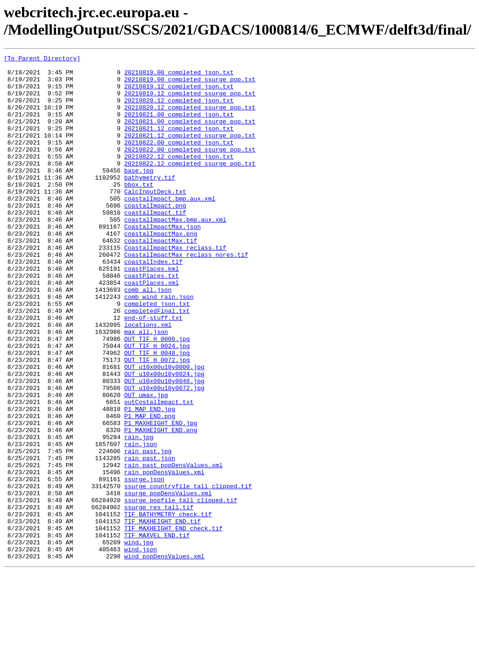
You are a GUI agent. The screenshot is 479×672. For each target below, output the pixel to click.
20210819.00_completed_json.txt (178, 76)
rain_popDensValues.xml (164, 556)
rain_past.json (149, 539)
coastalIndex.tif (153, 303)
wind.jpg (138, 640)
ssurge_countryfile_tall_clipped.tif (188, 573)
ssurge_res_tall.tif (158, 598)
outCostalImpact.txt (158, 472)
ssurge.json (144, 564)
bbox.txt (138, 211)
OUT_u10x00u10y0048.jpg (164, 446)
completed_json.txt (156, 354)
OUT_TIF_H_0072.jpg (156, 421)
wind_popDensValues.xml (164, 657)
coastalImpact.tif (155, 244)
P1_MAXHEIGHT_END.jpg (160, 497)
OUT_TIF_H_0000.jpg (156, 396)
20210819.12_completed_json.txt (178, 93)
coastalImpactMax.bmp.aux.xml (175, 253)
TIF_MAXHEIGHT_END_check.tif (173, 623)
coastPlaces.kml (151, 312)
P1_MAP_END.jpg (149, 480)
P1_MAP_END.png (149, 488)
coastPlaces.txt (151, 320)
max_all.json (146, 387)
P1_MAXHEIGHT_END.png (160, 505)
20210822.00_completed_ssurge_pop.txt (189, 169)
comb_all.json (147, 337)
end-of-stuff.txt (153, 371)
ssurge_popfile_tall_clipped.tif (180, 589)
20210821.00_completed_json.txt (178, 127)
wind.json (140, 648)
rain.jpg (138, 514)
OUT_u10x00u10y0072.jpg (164, 455)
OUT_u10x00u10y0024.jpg (164, 438)
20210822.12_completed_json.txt (178, 177)
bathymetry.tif (149, 202)
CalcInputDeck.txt (155, 219)
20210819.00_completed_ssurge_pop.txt (189, 84)
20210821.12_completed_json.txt (178, 143)
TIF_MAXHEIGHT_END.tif (162, 615)
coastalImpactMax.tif (160, 278)
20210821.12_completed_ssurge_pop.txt (189, 152)
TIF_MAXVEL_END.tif (156, 632)
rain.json (140, 522)
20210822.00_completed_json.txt (178, 160)
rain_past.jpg (147, 531)
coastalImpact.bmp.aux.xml (169, 228)
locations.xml (147, 379)
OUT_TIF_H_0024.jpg (156, 404)
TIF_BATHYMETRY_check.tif (167, 606)
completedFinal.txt (156, 362)
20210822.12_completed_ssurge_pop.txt (189, 185)
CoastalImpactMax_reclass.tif (175, 286)
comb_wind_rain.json (158, 345)
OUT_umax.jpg (146, 463)
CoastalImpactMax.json (162, 261)
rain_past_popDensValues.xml (173, 547)
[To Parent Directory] (42, 59)
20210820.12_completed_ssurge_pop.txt (189, 118)
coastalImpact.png (155, 236)
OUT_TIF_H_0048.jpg (156, 413)
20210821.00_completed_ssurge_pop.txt (189, 135)
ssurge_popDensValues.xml (167, 581)
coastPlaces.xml (151, 329)
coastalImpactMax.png (160, 270)
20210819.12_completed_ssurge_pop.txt (189, 101)
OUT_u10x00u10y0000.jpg (164, 430)
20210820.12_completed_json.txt (178, 110)
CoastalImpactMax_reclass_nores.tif (186, 295)
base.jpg (138, 194)
